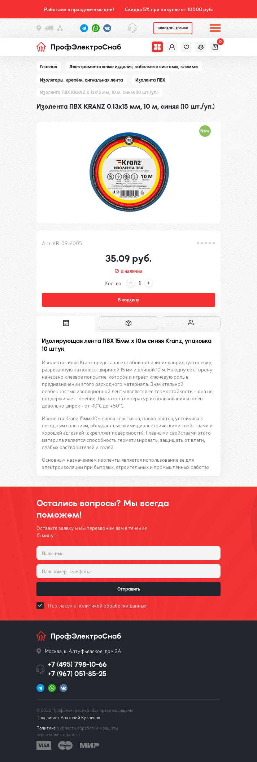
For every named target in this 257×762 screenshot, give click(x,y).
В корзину (128, 299)
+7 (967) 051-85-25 (77, 674)
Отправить (128, 589)
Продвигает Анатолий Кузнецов (68, 717)
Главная (48, 66)
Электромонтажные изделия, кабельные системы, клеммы (134, 66)
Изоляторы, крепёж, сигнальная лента (81, 80)
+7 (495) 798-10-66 (77, 664)
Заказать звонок (173, 28)
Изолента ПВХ (150, 80)
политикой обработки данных (112, 605)
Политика (46, 728)
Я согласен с (97, 605)
